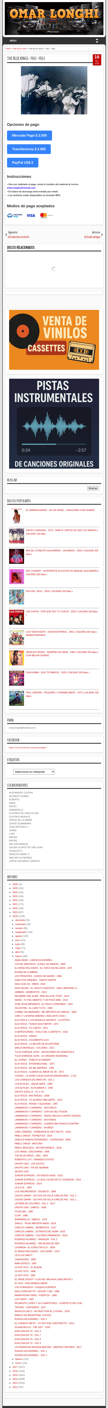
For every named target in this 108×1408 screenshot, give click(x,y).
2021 (15, 904)
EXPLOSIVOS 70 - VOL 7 (28, 1335)
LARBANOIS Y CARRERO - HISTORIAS (35, 1119)
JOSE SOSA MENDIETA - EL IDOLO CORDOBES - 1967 (44, 1004)
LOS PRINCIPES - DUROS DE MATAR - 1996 (38, 976)
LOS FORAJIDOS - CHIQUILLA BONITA (35, 1287)
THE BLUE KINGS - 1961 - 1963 (26, 58)
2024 (15, 892)
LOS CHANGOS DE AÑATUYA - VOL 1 (35, 1079)
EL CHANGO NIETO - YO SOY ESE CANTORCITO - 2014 (44, 1323)
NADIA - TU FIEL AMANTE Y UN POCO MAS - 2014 (41, 1000)
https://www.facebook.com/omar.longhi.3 (28, 747)
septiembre (21, 932)
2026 (15, 884)
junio (17, 944)
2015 (15, 1375)
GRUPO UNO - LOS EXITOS (29, 1163)
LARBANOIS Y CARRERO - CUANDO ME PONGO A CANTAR (47, 1123)
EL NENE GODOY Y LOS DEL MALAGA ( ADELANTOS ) (44, 1279)
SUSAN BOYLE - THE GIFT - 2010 (32, 1327)
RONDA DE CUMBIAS (26, 972)
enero (18, 1363)
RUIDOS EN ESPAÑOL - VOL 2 (31, 1355)
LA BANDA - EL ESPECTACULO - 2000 (35, 1247)
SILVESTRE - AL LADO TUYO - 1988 (34, 1008)
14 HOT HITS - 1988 (25, 1271)
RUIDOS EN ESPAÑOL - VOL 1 (31, 1351)
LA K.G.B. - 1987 (23, 1187)
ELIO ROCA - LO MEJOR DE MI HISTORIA (37, 1044)
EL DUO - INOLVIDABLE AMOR (31, 1283)
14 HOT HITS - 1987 (25, 1275)
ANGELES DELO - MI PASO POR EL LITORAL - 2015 (42, 1311)
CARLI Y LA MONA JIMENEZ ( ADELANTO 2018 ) (40, 1016)
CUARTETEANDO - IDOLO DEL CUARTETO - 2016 (41, 1032)
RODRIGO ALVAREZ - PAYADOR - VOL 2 (36, 1239)
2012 (15, 1387)
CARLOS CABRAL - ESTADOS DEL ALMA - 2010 (40, 1231)
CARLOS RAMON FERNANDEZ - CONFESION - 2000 (42, 1139)
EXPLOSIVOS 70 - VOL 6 (28, 1339)
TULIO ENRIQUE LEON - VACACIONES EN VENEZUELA (44, 1052)
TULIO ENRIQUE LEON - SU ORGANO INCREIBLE (41, 1056)
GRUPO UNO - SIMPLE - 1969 (30, 1207)
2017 (15, 1367)
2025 (15, 888)
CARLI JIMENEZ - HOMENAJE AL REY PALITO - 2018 (43, 1131)
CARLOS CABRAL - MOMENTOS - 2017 (35, 1227)
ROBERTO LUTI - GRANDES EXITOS (34, 1159)
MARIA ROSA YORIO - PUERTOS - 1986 (36, 1295)
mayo (18, 948)
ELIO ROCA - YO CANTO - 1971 (31, 1028)
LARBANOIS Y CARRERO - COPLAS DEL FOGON (41, 1111)
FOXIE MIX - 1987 (24, 1211)
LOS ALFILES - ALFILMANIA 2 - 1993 (34, 1088)
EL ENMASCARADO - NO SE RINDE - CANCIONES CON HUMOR (60, 510)
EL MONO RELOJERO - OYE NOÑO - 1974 (37, 1251)
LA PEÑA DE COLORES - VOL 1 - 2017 (35, 1203)
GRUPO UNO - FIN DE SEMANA (32, 1167)
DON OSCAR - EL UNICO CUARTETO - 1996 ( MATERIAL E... (47, 988)
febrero (19, 1359)
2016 (15, 1371)
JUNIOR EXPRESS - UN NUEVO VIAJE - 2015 (39, 1175)
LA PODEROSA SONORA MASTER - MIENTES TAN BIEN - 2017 (48, 1347)
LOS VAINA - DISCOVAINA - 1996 (32, 1151)
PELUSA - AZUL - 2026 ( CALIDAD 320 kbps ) (49, 591)
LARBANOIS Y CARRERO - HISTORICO (36, 1107)
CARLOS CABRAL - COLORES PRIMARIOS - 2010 (41, 1235)
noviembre (20, 924)
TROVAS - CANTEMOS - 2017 (30, 1307)
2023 (15, 896)
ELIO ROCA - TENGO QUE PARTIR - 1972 (37, 1024)
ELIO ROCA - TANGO (26, 1036)
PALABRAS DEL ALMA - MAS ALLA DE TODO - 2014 (42, 996)
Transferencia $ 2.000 (29, 149)
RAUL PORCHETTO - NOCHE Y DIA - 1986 (37, 1291)
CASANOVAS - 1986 (25, 1259)
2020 (15, 908)
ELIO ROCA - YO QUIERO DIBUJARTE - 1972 (38, 1100)
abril (17, 952)
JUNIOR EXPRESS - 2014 (28, 1183)
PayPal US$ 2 (22, 162)
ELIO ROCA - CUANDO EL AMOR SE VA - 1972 (39, 1072)
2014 (15, 1379)
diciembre (20, 920)
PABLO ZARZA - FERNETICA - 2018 (33, 1135)
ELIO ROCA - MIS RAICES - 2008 (32, 1095)
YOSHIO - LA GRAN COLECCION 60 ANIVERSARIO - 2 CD (45, 1075)
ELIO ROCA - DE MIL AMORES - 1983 (34, 1068)
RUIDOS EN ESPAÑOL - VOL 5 (31, 1319)
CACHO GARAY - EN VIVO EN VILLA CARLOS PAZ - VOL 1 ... (47, 1199)
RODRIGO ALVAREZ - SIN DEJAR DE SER (37, 1243)
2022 (15, 900)
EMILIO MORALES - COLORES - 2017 (35, 1048)
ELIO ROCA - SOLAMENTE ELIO (32, 1040)
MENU (13, 40)
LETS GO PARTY (24, 1255)
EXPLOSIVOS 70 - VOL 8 (28, 1331)
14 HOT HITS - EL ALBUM (28, 1267)
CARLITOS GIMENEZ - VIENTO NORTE (35, 980)
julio (17, 940)
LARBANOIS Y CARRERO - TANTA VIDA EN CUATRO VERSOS (48, 1116)
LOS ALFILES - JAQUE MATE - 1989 (33, 1084)
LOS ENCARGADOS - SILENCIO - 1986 (35, 1191)
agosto (18, 936)
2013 (15, 1383)
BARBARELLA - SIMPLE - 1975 (31, 1219)
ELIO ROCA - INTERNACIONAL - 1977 (35, 1063)
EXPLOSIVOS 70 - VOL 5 (28, 1343)
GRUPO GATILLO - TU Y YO (29, 1091)
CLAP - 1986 (21, 1215)
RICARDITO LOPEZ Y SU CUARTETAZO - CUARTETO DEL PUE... (49, 1303)
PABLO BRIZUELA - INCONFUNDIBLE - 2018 (38, 1147)
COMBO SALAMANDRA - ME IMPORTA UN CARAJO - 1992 (46, 1012)
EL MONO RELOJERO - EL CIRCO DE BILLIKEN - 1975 (43, 968)
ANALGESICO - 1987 (26, 1263)
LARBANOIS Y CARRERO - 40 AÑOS (34, 1127)
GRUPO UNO (22, 1171)
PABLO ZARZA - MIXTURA (28, 1143)
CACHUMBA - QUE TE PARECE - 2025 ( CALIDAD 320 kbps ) (57, 672)
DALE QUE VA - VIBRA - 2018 (30, 984)
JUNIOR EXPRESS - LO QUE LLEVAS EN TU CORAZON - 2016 (48, 1179)
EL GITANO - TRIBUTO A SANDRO (33, 1060)
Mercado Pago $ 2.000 (29, 135)
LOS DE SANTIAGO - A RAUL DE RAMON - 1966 (40, 964)
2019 (15, 912)
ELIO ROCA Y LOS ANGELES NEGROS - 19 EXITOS (42, 1020)
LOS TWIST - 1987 (24, 1299)
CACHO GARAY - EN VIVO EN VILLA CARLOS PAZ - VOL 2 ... (47, 1195)
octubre (19, 928)
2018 (15, 916)
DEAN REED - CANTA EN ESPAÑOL (33, 960)
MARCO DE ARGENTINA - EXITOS (33, 1315)
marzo (18, 956)
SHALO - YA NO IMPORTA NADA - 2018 (35, 1223)
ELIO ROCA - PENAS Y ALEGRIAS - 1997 (36, 1103)
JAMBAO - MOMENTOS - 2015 (31, 992)
